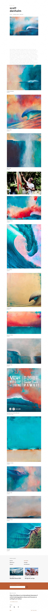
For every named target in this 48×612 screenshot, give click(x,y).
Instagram (10, 606)
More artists (35, 610)
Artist (11, 14)
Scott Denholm (27, 564)
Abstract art (12, 562)
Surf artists (26, 560)
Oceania (11, 564)
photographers (19, 597)
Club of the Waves (12, 5)
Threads (18, 606)
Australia (25, 562)
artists (11, 597)
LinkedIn (14, 606)
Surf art (11, 560)
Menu (10, 610)
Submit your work (14, 601)
